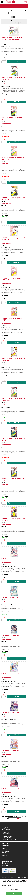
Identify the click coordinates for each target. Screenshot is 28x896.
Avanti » (18, 13)
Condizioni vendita (6, 850)
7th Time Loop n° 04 (10, 674)
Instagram (5, 865)
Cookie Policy (5, 855)
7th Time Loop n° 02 (10, 597)
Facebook (5, 863)
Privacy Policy (5, 857)
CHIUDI (26, 880)
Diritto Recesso (5, 851)
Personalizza (14, 889)
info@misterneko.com (10, 839)
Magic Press (6, 43)
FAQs (3, 847)
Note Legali (4, 852)
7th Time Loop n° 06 (10, 750)
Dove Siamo (5, 854)
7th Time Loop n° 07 (10, 789)
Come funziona (5, 845)
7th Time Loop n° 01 (10, 559)
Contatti (4, 848)
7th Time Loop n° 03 (10, 635)
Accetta (14, 893)
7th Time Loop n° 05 (10, 712)
